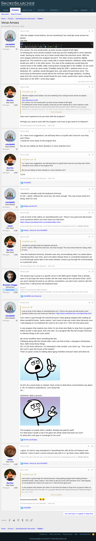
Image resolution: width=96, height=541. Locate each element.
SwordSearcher (85, 534)
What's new (27, 10)
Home (5, 10)
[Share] (89, 31)
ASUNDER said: (28, 92)
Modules (41, 10)
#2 (92, 87)
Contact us (43, 534)
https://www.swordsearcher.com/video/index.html (40, 222)
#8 (92, 271)
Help (76, 534)
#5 (92, 189)
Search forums (16, 14)
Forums (15, 10)
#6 (92, 213)
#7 (92, 237)
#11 (92, 470)
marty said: (26, 307)
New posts (5, 14)
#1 (92, 31)
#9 (92, 303)
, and (35, 230)
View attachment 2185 (30, 100)
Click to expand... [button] (57, 112)
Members (54, 10)
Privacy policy (67, 534)
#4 (92, 155)
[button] (34, 10)
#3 (92, 131)
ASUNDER (7, 26)
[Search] (92, 10)
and (30, 206)
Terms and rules (55, 534)
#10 (92, 446)
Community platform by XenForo (48, 539)
